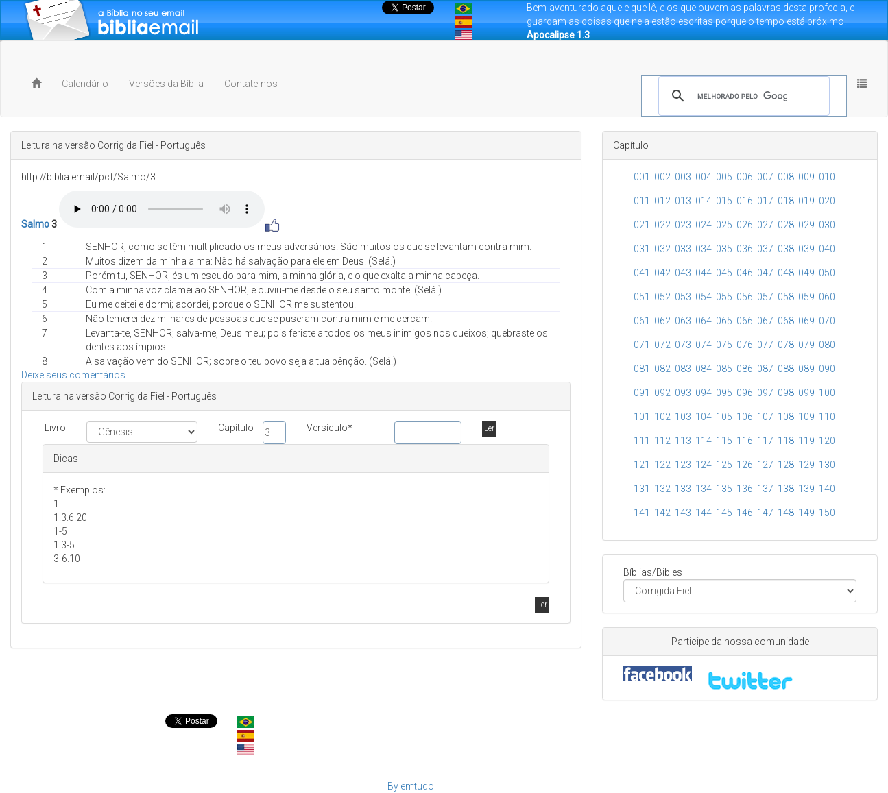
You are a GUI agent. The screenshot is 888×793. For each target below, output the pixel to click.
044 (703, 272)
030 (827, 224)
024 (703, 224)
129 (806, 464)
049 (806, 272)
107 (765, 416)
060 (827, 296)
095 (724, 392)
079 (806, 344)
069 (806, 320)
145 (724, 512)
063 (683, 320)
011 (642, 200)
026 (744, 224)
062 (662, 320)
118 (786, 440)
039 (806, 248)
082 (662, 368)
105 (724, 416)
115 (724, 440)
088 (786, 368)
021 (642, 224)
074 (703, 344)
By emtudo (410, 786)
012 (662, 200)
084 (703, 368)
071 (642, 344)
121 (642, 464)
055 (724, 296)
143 (683, 512)
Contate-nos (251, 83)
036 (744, 248)
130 (827, 464)
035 (724, 248)
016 (744, 200)
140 (827, 488)
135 (724, 488)
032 (662, 248)
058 (786, 296)
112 (662, 440)
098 (786, 392)
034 (703, 248)
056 (744, 296)
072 (662, 344)
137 (765, 488)
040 (827, 248)
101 (642, 416)
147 (765, 512)
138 (786, 488)
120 (827, 440)
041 (642, 272)
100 (827, 392)
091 (642, 392)
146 (744, 512)
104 (703, 416)
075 (724, 344)
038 (786, 248)
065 (724, 320)
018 (786, 200)
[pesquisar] (742, 96)
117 (765, 440)
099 (806, 392)
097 (765, 392)
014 (703, 200)
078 (786, 344)
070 (827, 320)
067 (765, 320)
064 (703, 320)
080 (827, 344)
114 (703, 440)
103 (683, 416)
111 (642, 440)
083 (683, 368)
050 (827, 272)
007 (765, 176)
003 (683, 176)
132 (662, 488)
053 (683, 296)
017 (765, 200)
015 (724, 200)
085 (724, 368)
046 (744, 272)
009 (806, 176)
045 (724, 272)
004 (703, 176)
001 (642, 176)
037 (765, 248)
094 (703, 392)
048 (786, 272)
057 (765, 296)
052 (662, 296)
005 (724, 176)
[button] (862, 83)
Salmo (35, 224)
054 (703, 296)
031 (642, 248)
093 (683, 392)
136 (744, 488)
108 (786, 416)
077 (765, 344)
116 (744, 440)
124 (703, 464)
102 (662, 416)
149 (806, 512)
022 (662, 224)
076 (744, 344)
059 (806, 296)
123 (683, 464)
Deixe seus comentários (73, 374)
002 (662, 176)
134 (703, 488)
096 (744, 392)
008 (786, 176)
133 (683, 488)
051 (642, 296)
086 (744, 368)
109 (806, 416)
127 (765, 464)
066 (744, 320)
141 (642, 512)
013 (683, 200)
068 (786, 320)
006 (744, 176)
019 (806, 200)
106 (744, 416)
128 (786, 464)
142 (662, 512)
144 (703, 512)
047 (765, 272)
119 (806, 440)
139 (806, 488)
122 (662, 464)
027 (765, 224)
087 (765, 368)
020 (827, 200)
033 (683, 248)
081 (642, 368)
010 (827, 176)
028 (786, 224)
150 (827, 512)
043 (683, 272)
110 (827, 416)
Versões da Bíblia (166, 83)
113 (683, 440)
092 (662, 392)
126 (744, 464)
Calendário (85, 83)
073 (683, 344)
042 (662, 272)
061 (642, 320)
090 (827, 368)
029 (806, 224)
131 (642, 488)
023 (683, 224)
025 (724, 224)
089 (806, 368)
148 (786, 512)
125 (724, 464)
